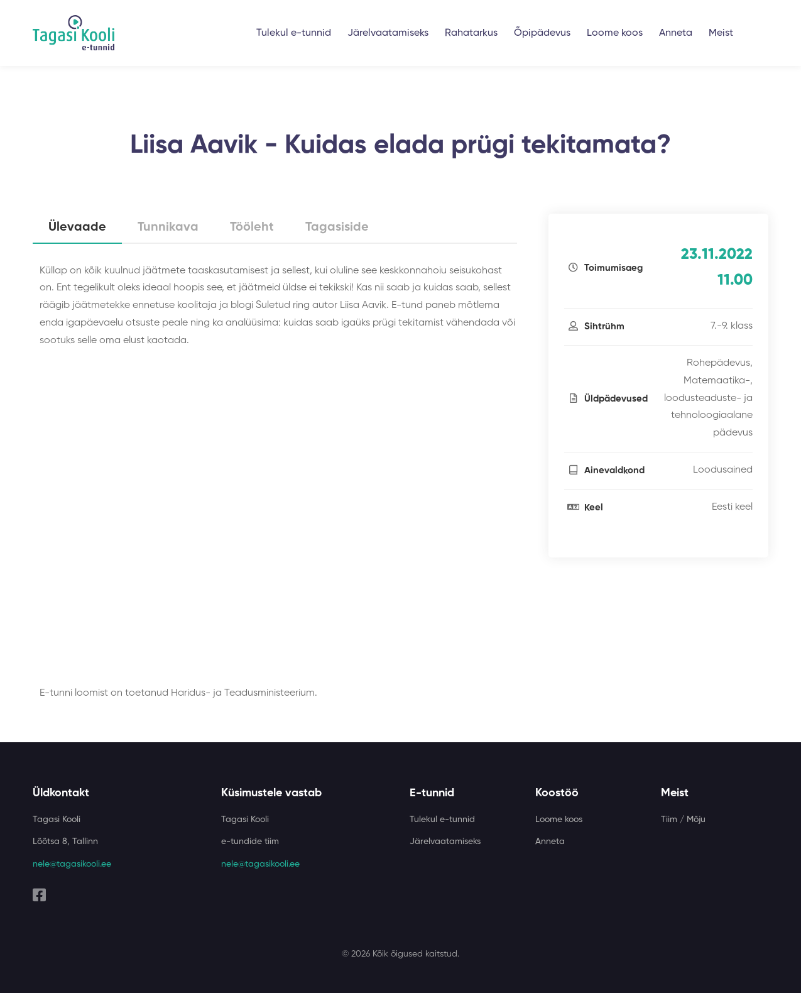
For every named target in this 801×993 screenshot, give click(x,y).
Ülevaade (77, 227)
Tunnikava (168, 227)
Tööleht (252, 227)
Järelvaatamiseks (387, 33)
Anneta (675, 33)
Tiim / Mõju (683, 819)
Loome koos (615, 33)
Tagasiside (337, 227)
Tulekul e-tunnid (293, 33)
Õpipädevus (542, 33)
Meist (721, 33)
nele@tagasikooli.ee (72, 864)
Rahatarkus (471, 33)
